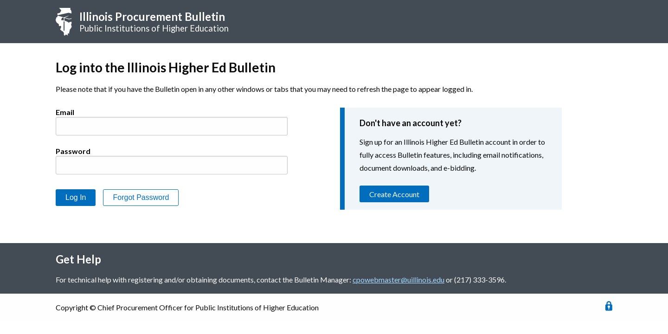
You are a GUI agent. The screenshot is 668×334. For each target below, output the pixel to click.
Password (73, 151)
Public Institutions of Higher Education (154, 21)
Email (65, 112)
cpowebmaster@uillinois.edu (398, 279)
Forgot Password (141, 197)
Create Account (394, 194)
